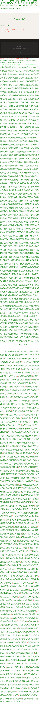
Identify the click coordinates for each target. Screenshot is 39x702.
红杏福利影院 (22, 285)
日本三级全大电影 (30, 421)
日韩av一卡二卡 (25, 455)
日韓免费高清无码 (7, 131)
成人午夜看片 (20, 197)
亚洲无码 (11, 422)
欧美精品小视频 (21, 614)
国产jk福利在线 (9, 180)
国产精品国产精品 (29, 434)
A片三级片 (31, 663)
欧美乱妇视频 (8, 669)
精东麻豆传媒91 (23, 387)
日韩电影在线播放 (34, 306)
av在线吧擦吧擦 (16, 129)
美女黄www (36, 643)
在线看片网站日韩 (32, 201)
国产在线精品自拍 (6, 407)
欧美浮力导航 (11, 372)
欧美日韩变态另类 (3, 650)
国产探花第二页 (3, 627)
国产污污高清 (15, 306)
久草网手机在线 (9, 610)
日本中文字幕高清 (17, 246)
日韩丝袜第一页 (14, 557)
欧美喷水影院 (25, 484)
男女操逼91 (30, 460)
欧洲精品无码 (32, 253)
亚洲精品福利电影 (5, 341)
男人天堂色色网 (6, 543)
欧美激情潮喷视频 (3, 394)
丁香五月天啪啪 (27, 74)
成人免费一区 (17, 452)
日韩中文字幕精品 (15, 455)
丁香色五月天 (19, 172)
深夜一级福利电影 (26, 589)
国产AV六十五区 (32, 225)
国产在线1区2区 (32, 136)
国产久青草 (4, 653)
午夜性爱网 (2, 680)
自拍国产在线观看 (15, 410)
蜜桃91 (13, 389)
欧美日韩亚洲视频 (6, 123)
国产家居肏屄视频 (17, 204)
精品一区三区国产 (29, 256)
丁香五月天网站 (8, 478)
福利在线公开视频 (28, 81)
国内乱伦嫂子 (28, 106)
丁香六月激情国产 (21, 207)
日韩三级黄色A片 (17, 418)
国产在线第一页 (35, 625)
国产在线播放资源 (21, 196)
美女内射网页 (32, 214)
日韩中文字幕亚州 (26, 190)
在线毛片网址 (11, 387)
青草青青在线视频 (9, 155)
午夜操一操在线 (35, 587)
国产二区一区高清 (30, 662)
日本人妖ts (36, 536)
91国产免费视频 (32, 470)
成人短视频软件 (12, 281)
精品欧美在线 (30, 131)
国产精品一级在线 (5, 266)
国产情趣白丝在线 (16, 88)
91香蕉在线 (29, 379)
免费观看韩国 (5, 256)
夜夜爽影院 (20, 681)
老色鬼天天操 (26, 166)
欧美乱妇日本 (14, 284)
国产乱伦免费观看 (30, 165)
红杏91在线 (30, 592)
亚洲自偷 (23, 361)
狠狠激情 (12, 411)
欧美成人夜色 (29, 579)
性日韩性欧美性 (13, 608)
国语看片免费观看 (14, 317)
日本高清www (9, 628)
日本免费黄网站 (4, 119)
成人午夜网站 (5, 126)
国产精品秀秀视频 (9, 176)
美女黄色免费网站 (30, 674)
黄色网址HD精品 (18, 189)
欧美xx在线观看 (10, 330)
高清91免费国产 (22, 294)
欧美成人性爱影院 (31, 512)
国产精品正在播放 (13, 457)
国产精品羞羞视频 (27, 513)
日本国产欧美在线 (29, 446)
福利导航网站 (14, 208)
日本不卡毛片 (22, 236)
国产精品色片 (34, 277)
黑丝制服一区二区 (6, 338)
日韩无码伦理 (16, 372)
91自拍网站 (29, 649)
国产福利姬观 (23, 456)
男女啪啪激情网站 (31, 210)
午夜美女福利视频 (35, 551)
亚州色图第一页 (15, 695)
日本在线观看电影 (28, 550)
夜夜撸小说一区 (3, 88)
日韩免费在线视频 (5, 89)
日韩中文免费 (26, 680)
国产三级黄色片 (12, 175)
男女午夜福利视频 (19, 211)
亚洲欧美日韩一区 (6, 159)
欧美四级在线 (30, 98)
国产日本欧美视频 (15, 565)
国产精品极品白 (27, 280)
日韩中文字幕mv (3, 642)
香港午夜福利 (25, 688)
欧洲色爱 (11, 366)
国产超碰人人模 (11, 89)
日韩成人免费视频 (5, 368)
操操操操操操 (15, 270)
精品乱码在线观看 (12, 123)
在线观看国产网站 (6, 281)
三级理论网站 (25, 116)
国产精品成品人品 (29, 375)
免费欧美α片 (21, 263)
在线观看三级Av (14, 495)
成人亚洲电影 (6, 366)
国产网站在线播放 (19, 150)
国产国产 (30, 519)
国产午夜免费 (17, 403)
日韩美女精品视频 (26, 197)
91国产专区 (29, 516)
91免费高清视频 (18, 175)
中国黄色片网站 (27, 463)
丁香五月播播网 (35, 635)
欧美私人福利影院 (18, 206)
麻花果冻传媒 (21, 67)
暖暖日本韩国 (5, 613)
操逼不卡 (37, 390)
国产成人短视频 (11, 641)
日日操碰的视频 (7, 385)
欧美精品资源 (20, 295)
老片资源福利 (3, 628)
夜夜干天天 (16, 558)
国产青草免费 (9, 284)
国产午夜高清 (23, 551)
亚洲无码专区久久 (23, 232)
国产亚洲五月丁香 (17, 178)
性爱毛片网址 (14, 684)
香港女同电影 (32, 677)
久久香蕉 (36, 664)
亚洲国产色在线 (31, 664)
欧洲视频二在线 (30, 186)
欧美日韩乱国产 (10, 277)
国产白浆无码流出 (34, 407)
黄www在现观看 (9, 639)
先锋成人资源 (35, 389)
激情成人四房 (28, 228)
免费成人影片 (22, 587)
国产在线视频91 (22, 158)
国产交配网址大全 (12, 249)
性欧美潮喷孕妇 (22, 597)
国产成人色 (26, 364)
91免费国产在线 (3, 305)
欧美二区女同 (8, 305)
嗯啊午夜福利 (4, 116)
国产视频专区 (32, 456)
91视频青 (16, 656)
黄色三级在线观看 (8, 179)
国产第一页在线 (5, 168)
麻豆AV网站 (2, 649)
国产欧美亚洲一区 (23, 571)
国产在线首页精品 (24, 204)
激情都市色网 (36, 73)
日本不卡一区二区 (15, 238)
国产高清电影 (7, 572)
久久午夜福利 (23, 85)
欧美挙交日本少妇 (21, 498)
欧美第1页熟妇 (27, 326)
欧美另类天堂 (2, 315)
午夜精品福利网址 (12, 601)
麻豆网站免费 (4, 190)
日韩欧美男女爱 (8, 361)
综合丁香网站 (16, 71)
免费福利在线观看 (3, 408)
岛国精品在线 (9, 166)
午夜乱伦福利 (5, 138)
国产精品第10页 (32, 101)
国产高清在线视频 (26, 193)
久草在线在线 (32, 238)
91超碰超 (12, 418)
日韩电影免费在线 (8, 389)
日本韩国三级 (4, 534)
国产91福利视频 (25, 203)
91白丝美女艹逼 (35, 246)
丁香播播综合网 (26, 453)
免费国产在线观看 (29, 220)
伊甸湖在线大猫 (5, 171)
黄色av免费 (35, 501)
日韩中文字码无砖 (20, 164)
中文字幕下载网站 (11, 236)
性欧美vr (34, 387)
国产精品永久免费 (4, 124)
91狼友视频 (16, 378)
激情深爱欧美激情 (33, 199)
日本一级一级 (29, 529)
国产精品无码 (32, 190)
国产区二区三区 (16, 115)
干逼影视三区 (20, 176)
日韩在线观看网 (8, 446)
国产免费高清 (31, 245)
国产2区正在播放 (15, 180)
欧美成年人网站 (34, 67)
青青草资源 (35, 358)
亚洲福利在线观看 (7, 295)
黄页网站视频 (2, 512)
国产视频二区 (16, 329)
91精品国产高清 (22, 628)
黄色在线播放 (3, 222)
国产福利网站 (34, 338)
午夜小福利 (18, 551)
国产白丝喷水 (28, 257)
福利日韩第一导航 (14, 295)
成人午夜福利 (17, 677)
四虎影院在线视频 (14, 390)
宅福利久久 (18, 379)
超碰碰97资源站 (30, 485)
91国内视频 (18, 690)
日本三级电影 (5, 143)
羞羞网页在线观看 (20, 308)
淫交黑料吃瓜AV (33, 315)
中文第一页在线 (30, 154)
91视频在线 (9, 439)
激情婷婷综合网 (32, 652)
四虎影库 (26, 678)
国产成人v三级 (5, 194)
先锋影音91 (33, 413)
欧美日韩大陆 (25, 92)
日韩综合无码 (21, 77)
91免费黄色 (31, 544)
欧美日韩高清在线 (3, 130)
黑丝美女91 (5, 445)
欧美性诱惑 (2, 387)
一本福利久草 (4, 382)
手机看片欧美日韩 (33, 84)
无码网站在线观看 (8, 540)
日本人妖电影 (33, 697)
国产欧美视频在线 (9, 523)
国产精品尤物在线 (26, 645)
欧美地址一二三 (7, 308)
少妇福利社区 (35, 678)
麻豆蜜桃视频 (22, 200)
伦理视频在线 (22, 576)
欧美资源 (16, 548)
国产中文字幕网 (14, 217)
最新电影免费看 (20, 340)
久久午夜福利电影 (15, 134)
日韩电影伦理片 (21, 548)
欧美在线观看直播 (11, 260)
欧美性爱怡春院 (31, 505)
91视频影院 (31, 397)
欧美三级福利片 (3, 134)
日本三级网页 (29, 309)
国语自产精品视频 (19, 608)
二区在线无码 (2, 421)
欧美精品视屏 (15, 187)
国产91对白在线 (27, 148)
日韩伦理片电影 (5, 253)
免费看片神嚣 (35, 110)
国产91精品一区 (30, 231)
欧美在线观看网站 (17, 106)
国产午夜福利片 (16, 280)
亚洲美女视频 (6, 82)
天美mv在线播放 (29, 408)
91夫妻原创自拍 (21, 130)
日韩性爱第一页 (36, 596)
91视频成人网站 (3, 173)
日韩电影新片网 (8, 677)
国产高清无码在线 (29, 175)
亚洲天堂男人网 (35, 621)
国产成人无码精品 (23, 615)
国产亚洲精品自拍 (28, 641)
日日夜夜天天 (35, 204)
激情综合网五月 (22, 362)
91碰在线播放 (2, 618)
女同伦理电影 (12, 358)
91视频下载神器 (35, 603)
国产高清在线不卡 (27, 194)
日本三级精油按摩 (4, 632)
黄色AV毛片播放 (10, 678)
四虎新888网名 (19, 582)
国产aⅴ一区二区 (33, 105)
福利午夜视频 (33, 580)
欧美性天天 (18, 562)
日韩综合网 (7, 488)
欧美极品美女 (15, 176)
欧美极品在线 (35, 466)
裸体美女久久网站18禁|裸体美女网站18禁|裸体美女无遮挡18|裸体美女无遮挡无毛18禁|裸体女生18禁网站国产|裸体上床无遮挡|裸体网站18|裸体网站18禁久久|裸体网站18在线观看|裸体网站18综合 (19, 354)
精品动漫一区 (15, 119)
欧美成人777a (26, 480)
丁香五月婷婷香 (25, 292)
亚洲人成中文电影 (29, 396)
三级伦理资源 (35, 131)
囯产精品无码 (27, 105)
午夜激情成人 (12, 655)
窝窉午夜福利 (14, 190)
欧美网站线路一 (17, 396)
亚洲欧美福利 (32, 222)
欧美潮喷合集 (16, 199)
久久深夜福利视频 (10, 555)
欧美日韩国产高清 (15, 467)
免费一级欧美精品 (4, 98)
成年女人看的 (26, 331)
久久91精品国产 (6, 337)
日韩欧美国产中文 (28, 635)
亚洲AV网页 (17, 362)
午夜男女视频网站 (28, 299)
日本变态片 (21, 484)
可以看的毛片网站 (30, 415)
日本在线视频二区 (24, 394)
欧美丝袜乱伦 (23, 323)
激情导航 (25, 366)
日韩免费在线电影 (19, 99)
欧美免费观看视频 (19, 466)
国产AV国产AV (13, 414)
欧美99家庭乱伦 (4, 158)
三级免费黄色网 (11, 442)
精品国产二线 (11, 200)
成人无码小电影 (21, 449)
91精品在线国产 (29, 562)
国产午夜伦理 (18, 123)
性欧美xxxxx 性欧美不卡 (21, 434)
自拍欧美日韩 (28, 137)
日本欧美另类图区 (23, 415)
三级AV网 (1, 385)
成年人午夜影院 (25, 536)
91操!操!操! (24, 492)
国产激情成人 (11, 362)
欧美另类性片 (16, 120)
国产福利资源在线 (17, 68)
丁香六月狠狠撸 (14, 443)
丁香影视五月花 (6, 106)
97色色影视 (30, 621)
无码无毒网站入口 (29, 404)
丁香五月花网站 (22, 120)
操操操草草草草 (23, 144)
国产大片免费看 (18, 431)
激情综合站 (17, 509)
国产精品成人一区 (18, 333)
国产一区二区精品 (22, 432)
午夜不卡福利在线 (24, 488)
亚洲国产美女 (26, 264)
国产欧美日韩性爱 (19, 622)
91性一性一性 (21, 547)
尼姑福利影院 (34, 636)
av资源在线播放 (13, 657)
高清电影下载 (31, 176)
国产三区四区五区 (9, 600)
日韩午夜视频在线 (26, 543)
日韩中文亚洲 (22, 396)
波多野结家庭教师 (3, 74)
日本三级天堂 (16, 224)
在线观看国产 (11, 656)
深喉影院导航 (21, 243)
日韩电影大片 (21, 695)
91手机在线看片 (23, 606)
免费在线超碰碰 (4, 396)
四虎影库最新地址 (7, 603)
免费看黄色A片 (24, 165)
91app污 (11, 652)
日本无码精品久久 (17, 642)
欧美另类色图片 (27, 667)
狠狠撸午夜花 (27, 694)
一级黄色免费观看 (5, 656)
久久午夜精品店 (13, 604)
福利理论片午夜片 (6, 165)
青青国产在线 (30, 537)
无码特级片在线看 (24, 460)
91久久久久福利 (24, 112)
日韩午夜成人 (25, 564)
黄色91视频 (33, 547)
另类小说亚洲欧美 (11, 534)
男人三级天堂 (26, 245)
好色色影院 (2, 449)
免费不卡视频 (23, 175)
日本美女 (27, 552)
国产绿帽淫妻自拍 (9, 88)
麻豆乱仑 (9, 481)
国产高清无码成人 (23, 215)
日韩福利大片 (18, 625)
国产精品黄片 (25, 117)
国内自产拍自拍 (9, 221)
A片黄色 (23, 596)
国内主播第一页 (20, 305)
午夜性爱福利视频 (23, 178)
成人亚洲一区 (7, 429)
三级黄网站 (30, 502)
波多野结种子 (8, 197)
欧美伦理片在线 (16, 256)
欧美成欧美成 (11, 271)
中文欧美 (8, 357)
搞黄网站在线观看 (15, 327)
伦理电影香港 (11, 309)
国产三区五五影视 (25, 208)
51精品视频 (32, 540)
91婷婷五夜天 (28, 492)
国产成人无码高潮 (20, 66)
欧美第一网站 (10, 124)
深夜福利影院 (25, 324)
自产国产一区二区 (35, 641)
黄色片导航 (29, 417)
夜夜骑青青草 (20, 317)
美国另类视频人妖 (18, 161)
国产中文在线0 (34, 491)
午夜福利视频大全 (21, 474)
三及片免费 (10, 636)
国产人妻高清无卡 (9, 214)
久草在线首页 (28, 410)
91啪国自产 (5, 453)
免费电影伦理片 (8, 436)
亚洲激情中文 (35, 161)
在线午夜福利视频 (23, 113)
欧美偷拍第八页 (4, 554)
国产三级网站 (22, 541)
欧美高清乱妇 (27, 214)
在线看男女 (30, 394)
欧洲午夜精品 (26, 400)
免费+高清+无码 (24, 530)
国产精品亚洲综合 (21, 635)
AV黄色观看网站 (10, 270)
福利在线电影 (31, 88)
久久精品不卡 (15, 116)
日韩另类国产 (14, 66)
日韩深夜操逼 (35, 439)
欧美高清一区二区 (32, 301)
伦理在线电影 (24, 161)
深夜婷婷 (16, 629)
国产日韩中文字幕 (14, 357)
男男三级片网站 (15, 628)
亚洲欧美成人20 (7, 501)
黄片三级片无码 (29, 636)
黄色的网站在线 (13, 697)
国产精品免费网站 (12, 189)
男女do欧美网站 (24, 649)
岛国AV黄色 (15, 434)
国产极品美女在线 (11, 224)
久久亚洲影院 (4, 306)
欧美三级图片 (11, 68)
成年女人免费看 (24, 126)
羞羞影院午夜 (22, 464)
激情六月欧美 (5, 120)
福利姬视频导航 (5, 84)
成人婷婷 (13, 685)
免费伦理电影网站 (25, 557)
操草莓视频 (20, 676)
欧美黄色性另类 (5, 113)
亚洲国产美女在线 (5, 473)
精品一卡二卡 (6, 316)
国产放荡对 (37, 622)
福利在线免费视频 (6, 657)
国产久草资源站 (7, 172)
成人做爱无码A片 (36, 690)
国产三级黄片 (18, 530)
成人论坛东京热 (35, 618)
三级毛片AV (14, 400)
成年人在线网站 (24, 154)
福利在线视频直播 (32, 70)
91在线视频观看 (30, 438)
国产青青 (28, 390)
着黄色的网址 (27, 285)
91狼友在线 (21, 413)
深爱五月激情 (10, 575)
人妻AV (35, 368)
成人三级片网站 (3, 664)
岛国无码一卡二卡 (35, 601)
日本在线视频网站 (5, 362)
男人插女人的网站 (33, 285)
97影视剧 (37, 561)
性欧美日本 (21, 639)
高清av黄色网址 (24, 259)
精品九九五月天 (14, 127)
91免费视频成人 (12, 338)
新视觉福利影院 (25, 501)
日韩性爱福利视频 (21, 306)
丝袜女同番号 (4, 67)
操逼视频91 (26, 652)
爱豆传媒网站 (32, 499)
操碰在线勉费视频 (14, 109)
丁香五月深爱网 (21, 136)
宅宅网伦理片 (34, 379)
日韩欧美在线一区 (27, 274)
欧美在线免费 (14, 145)
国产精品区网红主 (6, 78)
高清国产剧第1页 (34, 81)
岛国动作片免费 (8, 618)
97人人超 (33, 541)
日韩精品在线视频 (6, 313)
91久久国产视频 (26, 103)
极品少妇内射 (30, 133)
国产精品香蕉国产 (4, 299)
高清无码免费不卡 (24, 621)
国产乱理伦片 (17, 389)
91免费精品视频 (32, 478)
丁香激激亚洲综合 (19, 82)
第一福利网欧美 (19, 151)
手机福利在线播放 (5, 422)
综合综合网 (21, 520)
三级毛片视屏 (11, 692)
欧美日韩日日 (20, 471)
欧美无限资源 (35, 656)
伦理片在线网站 (17, 341)
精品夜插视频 (26, 329)
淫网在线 (26, 376)
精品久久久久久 (19, 589)
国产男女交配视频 (24, 561)
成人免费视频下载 (27, 666)
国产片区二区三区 (34, 291)
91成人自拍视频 (12, 154)
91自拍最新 (13, 438)
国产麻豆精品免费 (34, 257)
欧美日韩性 (34, 673)
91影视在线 (14, 589)
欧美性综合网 (8, 317)
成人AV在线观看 (4, 663)
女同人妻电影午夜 (27, 336)
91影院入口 (7, 512)
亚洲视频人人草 (33, 427)
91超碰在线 (4, 678)
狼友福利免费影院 (17, 98)
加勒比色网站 (28, 551)
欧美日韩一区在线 (16, 648)
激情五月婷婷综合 (11, 397)
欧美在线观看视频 (31, 559)
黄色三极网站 (18, 110)
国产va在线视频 (4, 207)
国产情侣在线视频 (24, 210)
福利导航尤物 (5, 236)
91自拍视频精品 (21, 513)
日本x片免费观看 (16, 445)
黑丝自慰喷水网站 (27, 222)
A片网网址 (25, 372)
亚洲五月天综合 (9, 74)
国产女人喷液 (22, 228)
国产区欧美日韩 (34, 294)
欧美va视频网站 (31, 650)
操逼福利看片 (29, 126)
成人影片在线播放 (5, 285)
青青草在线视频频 (5, 660)
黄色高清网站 (21, 274)
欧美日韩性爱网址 (28, 631)
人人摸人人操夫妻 (25, 467)
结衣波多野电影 (28, 495)
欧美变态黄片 (3, 211)
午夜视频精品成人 (17, 309)
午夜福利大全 (11, 178)
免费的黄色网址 (26, 610)
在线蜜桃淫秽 (8, 380)
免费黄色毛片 (23, 273)
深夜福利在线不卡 (22, 253)
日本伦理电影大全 (20, 523)
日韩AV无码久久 (17, 257)
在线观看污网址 (17, 236)
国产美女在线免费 (20, 173)
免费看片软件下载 (32, 484)
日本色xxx (33, 431)
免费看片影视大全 (23, 341)
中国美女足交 (23, 138)
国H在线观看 (26, 457)
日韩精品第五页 (10, 624)
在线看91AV (4, 393)
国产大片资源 (27, 253)
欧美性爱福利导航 (19, 462)
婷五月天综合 (30, 632)
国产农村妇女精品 (5, 585)
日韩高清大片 (22, 105)
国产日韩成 (36, 364)
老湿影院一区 (4, 487)
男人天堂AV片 (17, 415)
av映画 (32, 527)
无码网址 (24, 466)
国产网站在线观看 (8, 631)
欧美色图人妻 (28, 420)
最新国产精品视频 (22, 410)
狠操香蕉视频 (19, 552)
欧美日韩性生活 (3, 371)
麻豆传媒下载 (11, 288)
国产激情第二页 (13, 492)
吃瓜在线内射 (25, 263)
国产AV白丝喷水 (15, 506)
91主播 (35, 594)
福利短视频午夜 (29, 587)
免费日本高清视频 (34, 369)
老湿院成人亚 (9, 190)
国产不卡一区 (4, 166)
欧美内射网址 (6, 271)
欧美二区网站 (7, 287)
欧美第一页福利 (5, 294)
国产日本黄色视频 (3, 441)
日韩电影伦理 (20, 109)
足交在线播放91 (7, 87)
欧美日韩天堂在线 (5, 424)
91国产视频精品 (10, 80)
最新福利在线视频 (28, 71)
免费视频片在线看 (9, 274)
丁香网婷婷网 (11, 694)
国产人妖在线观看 (19, 231)
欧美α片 (22, 431)
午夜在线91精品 (7, 494)
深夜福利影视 (15, 371)
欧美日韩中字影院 (24, 422)
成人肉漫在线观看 (26, 655)
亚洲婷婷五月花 (17, 541)
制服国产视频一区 (18, 485)
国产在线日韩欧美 (34, 192)
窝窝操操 (12, 674)
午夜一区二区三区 (31, 229)
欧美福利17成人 (9, 213)
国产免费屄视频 (12, 337)
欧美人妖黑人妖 (3, 324)
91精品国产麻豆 (16, 413)
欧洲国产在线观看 (34, 334)
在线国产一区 (23, 554)
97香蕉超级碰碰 (35, 220)
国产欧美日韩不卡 (22, 386)
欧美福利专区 (14, 498)
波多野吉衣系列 (21, 652)
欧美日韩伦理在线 (5, 199)
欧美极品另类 (32, 378)
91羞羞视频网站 (16, 77)
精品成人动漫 (32, 604)
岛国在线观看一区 (11, 320)
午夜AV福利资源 (22, 631)
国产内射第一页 (17, 573)
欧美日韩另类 (27, 207)
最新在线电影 (35, 95)
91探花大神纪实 (11, 396)
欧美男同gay (14, 446)
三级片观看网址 (33, 91)
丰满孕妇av (19, 361)
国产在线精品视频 (25, 249)
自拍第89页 (26, 650)
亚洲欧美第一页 (4, 406)
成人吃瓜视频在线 (8, 615)
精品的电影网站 (35, 576)
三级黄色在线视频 (11, 452)
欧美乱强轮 (34, 631)
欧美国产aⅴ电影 (32, 122)
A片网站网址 (28, 477)
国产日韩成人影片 (18, 683)
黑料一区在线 (32, 127)
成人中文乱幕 (11, 106)
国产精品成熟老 (9, 252)
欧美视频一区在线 (19, 601)
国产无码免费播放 (26, 527)
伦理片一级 (3, 601)
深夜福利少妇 (11, 573)
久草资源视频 (8, 474)
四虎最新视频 (21, 84)
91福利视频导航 (9, 586)
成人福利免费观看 (16, 587)
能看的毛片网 (16, 427)
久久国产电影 (19, 252)
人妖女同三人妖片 (34, 523)
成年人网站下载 (18, 534)
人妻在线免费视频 (10, 650)
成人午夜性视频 (33, 288)
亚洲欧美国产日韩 (13, 699)
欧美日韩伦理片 (25, 151)
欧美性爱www (17, 421)
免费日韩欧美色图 (29, 85)
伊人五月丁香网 (32, 481)
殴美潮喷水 (2, 620)
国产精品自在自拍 (29, 298)
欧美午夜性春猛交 (4, 257)
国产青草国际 (19, 73)
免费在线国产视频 (14, 92)
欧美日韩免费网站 (14, 478)
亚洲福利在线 (15, 636)
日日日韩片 (35, 526)
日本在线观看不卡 (28, 182)
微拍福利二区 (35, 98)
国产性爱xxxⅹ (22, 435)
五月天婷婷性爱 (8, 99)
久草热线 (21, 645)
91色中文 (34, 487)
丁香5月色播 (31, 582)
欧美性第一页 (4, 401)
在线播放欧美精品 (13, 501)
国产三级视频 (5, 636)
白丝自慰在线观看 (9, 359)
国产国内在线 (30, 204)
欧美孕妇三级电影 (12, 165)
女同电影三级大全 (22, 380)
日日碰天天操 (25, 221)
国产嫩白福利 (5, 200)
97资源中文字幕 (33, 308)
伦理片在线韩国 (5, 228)
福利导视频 (6, 448)
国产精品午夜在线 (25, 544)
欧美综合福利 (18, 78)
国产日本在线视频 (28, 158)
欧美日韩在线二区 (10, 394)
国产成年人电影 (31, 147)
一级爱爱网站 (14, 463)
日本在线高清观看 (20, 680)
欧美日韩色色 (23, 403)
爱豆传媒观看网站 (10, 642)
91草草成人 (2, 505)
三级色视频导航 (30, 259)
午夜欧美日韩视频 (6, 652)
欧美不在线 (6, 387)
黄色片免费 (34, 380)
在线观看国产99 (9, 477)
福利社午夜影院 (4, 481)
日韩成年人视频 (30, 178)
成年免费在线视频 (15, 597)
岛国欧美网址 (16, 108)
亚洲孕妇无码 (3, 94)
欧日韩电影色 (11, 199)
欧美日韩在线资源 (30, 284)
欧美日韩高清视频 (26, 80)
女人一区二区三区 (21, 624)
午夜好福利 (23, 418)
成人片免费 (2, 436)
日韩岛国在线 (3, 214)
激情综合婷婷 (18, 229)
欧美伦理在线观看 (4, 291)
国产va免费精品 (18, 138)
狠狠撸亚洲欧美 (9, 399)
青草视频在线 (25, 608)
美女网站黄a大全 (16, 274)
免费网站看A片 (13, 169)
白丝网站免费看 (26, 162)
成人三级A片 (15, 382)
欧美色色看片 (13, 551)
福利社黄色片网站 (12, 95)
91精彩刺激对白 (11, 105)
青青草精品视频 (15, 140)
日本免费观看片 (17, 617)
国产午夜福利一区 (31, 96)
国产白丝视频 (20, 152)
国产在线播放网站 (3, 180)
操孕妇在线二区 (24, 368)
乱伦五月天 (11, 516)
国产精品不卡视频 (3, 66)
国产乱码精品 (17, 250)
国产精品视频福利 (6, 492)
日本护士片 (4, 565)
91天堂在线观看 (23, 302)
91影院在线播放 (34, 108)
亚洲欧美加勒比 (6, 428)
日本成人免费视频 (26, 201)
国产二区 (8, 622)
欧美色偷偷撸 (34, 614)
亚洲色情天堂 (32, 140)
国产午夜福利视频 (13, 172)
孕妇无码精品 (21, 264)
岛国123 (5, 456)
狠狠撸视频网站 (29, 68)
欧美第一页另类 (5, 182)
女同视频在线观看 (19, 632)
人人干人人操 (14, 681)
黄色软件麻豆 (5, 183)
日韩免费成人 (12, 579)
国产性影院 (29, 491)
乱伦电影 (2, 442)
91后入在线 (34, 519)
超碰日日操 (2, 373)
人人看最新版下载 (12, 585)
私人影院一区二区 (27, 547)
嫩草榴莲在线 (19, 443)
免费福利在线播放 (27, 91)
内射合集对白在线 (7, 150)
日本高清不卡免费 (35, 417)
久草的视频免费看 (16, 155)
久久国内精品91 (7, 625)
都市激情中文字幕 (26, 429)
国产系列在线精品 (26, 340)
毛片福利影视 (13, 131)
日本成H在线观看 (27, 506)
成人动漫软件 (28, 541)
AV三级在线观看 (21, 238)
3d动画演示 (18, 404)
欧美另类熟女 (13, 99)
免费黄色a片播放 (35, 236)
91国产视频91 (23, 522)
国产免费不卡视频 (30, 271)
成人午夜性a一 (6, 606)
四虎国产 (5, 471)
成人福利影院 (24, 333)
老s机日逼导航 (34, 494)
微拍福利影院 (22, 171)
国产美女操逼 (27, 200)
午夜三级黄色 (5, 334)
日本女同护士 (11, 108)
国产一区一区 (24, 284)
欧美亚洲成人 (2, 463)
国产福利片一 (5, 102)
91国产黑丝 (23, 408)
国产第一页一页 (33, 322)
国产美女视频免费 (28, 236)
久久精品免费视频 (3, 157)
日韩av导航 (9, 471)
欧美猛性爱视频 (18, 662)
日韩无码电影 (7, 649)
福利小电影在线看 (26, 622)
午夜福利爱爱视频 (28, 628)
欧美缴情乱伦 (25, 699)
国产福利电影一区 (5, 71)
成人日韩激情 (11, 243)
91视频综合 (19, 446)
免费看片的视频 (25, 586)
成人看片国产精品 (5, 288)
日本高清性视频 (21, 592)
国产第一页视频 (30, 250)
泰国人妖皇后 (2, 566)
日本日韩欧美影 (21, 478)
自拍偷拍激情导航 (11, 663)
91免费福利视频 (36, 129)
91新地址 (8, 457)
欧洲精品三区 (10, 291)
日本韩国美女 (34, 333)
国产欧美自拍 (25, 439)
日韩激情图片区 (24, 287)
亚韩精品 (20, 603)
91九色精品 (19, 557)
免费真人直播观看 (11, 431)
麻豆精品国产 (7, 418)
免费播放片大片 (9, 627)
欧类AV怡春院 (21, 558)
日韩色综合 (14, 439)
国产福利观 (21, 565)
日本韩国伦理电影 (8, 70)
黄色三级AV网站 (11, 228)
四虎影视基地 (14, 680)
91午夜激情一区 (23, 68)
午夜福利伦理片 (4, 583)
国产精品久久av (6, 301)
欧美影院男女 (25, 443)
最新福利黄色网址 (7, 620)
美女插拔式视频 (5, 432)
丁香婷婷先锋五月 (27, 77)
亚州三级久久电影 (10, 617)
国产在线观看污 (27, 143)
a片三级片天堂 (12, 508)
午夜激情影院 (3, 274)
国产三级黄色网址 (12, 298)
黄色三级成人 (3, 213)
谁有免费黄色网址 (29, 138)
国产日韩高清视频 (13, 159)
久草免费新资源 (5, 101)
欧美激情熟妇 (2, 578)
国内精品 (15, 522)
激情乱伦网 (20, 357)
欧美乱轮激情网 (15, 122)
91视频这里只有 (34, 120)
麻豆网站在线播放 (30, 573)
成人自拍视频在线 (18, 338)
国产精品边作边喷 (18, 312)
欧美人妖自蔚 (6, 298)
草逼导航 (1, 645)
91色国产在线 (27, 634)
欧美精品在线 (22, 168)
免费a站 (26, 596)
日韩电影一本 (33, 611)
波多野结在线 (15, 207)
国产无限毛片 (9, 81)
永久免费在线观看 (29, 425)
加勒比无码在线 (32, 82)
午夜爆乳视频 (26, 179)
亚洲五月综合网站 (23, 256)
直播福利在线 (11, 256)
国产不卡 (7, 460)
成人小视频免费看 (22, 375)
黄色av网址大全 (16, 171)
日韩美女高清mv (28, 120)
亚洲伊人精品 (19, 284)
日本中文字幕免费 (19, 590)
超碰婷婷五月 (31, 134)
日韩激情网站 (14, 94)
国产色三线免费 (14, 91)
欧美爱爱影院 (27, 140)
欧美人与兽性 (29, 333)
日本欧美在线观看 (23, 383)
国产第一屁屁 (19, 544)
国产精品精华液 (15, 102)
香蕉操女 (28, 685)
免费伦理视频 (25, 632)
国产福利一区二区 (17, 593)
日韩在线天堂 (5, 129)
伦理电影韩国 (8, 670)
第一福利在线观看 (20, 580)
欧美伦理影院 (19, 96)
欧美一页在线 (10, 520)
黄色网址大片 (11, 529)
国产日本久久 (24, 231)
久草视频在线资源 (30, 583)
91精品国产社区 (5, 466)
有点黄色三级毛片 (26, 211)
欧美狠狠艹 (14, 459)
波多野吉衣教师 (32, 94)
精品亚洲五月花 (17, 113)
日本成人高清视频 (18, 692)
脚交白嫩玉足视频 (6, 141)
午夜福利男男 (4, 81)
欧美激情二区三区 (32, 331)
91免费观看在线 (15, 614)
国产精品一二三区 (10, 392)
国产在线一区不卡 (21, 656)
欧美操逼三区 (8, 217)
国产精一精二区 (21, 122)
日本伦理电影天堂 (25, 692)
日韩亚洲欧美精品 (25, 687)
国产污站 (16, 547)
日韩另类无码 (28, 302)
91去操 (7, 601)
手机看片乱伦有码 (16, 659)
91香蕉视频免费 (35, 450)
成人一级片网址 (5, 108)
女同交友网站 (31, 683)
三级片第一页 (17, 215)
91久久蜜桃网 (4, 375)
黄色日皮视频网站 (16, 435)
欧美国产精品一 (16, 220)
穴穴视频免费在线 (19, 543)
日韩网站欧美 (5, 629)
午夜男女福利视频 (5, 596)
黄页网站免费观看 (32, 109)
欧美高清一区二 (15, 264)
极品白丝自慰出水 (22, 140)
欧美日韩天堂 (10, 413)
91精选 (6, 571)
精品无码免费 (32, 207)
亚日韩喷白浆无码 (11, 530)
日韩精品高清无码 (27, 308)
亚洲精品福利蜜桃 (34, 196)
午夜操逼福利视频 (22, 509)
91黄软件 (15, 411)
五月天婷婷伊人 (17, 302)
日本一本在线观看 (22, 155)
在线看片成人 (30, 123)
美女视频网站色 (11, 683)
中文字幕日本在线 (5, 250)
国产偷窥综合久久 (24, 98)
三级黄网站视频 (7, 403)
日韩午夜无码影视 (20, 315)
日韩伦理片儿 (31, 533)
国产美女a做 (22, 648)
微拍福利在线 (25, 411)
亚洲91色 (28, 569)
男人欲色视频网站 (19, 193)
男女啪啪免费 (32, 211)
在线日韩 (16, 470)
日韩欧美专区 (6, 480)
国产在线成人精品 (13, 164)
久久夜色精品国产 (9, 148)
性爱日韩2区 (5, 621)
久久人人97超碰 (5, 592)
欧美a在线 (19, 522)
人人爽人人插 (30, 116)
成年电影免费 (9, 66)
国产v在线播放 (33, 280)
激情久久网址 (21, 166)
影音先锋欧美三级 (17, 408)
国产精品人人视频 (20, 407)
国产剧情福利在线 (28, 108)
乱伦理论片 (11, 673)
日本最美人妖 (12, 206)
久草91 (2, 448)
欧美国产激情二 (19, 439)
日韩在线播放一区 (29, 129)
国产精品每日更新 (28, 673)
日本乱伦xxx (36, 448)
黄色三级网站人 (5, 239)
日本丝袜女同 (4, 638)
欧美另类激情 (8, 136)
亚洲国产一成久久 (14, 481)
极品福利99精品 (11, 194)
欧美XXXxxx (2, 547)
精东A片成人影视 (3, 622)
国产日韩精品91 (20, 393)
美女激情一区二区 (11, 218)
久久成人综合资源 (28, 474)
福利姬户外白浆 (3, 455)
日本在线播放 (18, 487)
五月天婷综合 (34, 628)
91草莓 (27, 470)
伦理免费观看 (20, 411)
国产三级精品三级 (7, 75)
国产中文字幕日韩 (34, 330)
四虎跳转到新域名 (30, 554)
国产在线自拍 (32, 124)
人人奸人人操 (6, 323)
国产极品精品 (28, 291)
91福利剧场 (12, 502)
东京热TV (11, 606)
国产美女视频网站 (26, 653)
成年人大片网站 (5, 694)
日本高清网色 (33, 418)
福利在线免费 (11, 329)
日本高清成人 (12, 333)
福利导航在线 (16, 326)
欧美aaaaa (15, 366)
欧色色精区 (20, 684)
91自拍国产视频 (21, 406)
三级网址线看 (5, 417)
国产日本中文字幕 (25, 663)
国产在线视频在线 (27, 270)
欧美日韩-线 (17, 432)
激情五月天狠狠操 (9, 522)
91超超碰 (8, 604)
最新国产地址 (25, 568)
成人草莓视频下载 (24, 519)
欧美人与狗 (4, 635)
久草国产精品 (6, 326)
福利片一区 (36, 632)
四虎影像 (36, 610)
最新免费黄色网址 (27, 315)
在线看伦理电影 (27, 414)
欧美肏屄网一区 (8, 463)
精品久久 (14, 544)
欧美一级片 (2, 429)
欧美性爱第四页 (25, 147)
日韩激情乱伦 (18, 492)
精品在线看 (25, 600)
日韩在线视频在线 (34, 599)
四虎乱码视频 (24, 358)
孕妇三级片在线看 (5, 673)
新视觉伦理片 (27, 115)
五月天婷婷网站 (31, 117)
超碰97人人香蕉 (6, 110)
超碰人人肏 (17, 442)
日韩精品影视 (32, 414)
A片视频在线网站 (13, 151)
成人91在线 (19, 670)
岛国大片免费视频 (19, 697)
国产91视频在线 (10, 207)
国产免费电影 (26, 70)
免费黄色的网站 (33, 695)
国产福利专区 (32, 66)
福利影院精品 (16, 243)
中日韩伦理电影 (5, 309)
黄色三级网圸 (18, 579)
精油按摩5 (24, 670)
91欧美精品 (14, 691)
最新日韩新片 (35, 116)
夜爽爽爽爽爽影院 (9, 331)
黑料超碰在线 (16, 183)
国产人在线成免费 (25, 301)
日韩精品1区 (7, 569)
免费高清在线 (32, 305)
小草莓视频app (9, 599)
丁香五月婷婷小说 (6, 229)
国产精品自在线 (8, 315)
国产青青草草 (19, 559)
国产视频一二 (21, 650)
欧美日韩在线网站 (3, 427)
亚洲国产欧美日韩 (3, 562)
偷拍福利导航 (36, 179)
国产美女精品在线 (27, 185)
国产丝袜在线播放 (21, 399)
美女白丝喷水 (7, 550)
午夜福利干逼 (14, 361)
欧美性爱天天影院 (5, 690)
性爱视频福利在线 (28, 441)
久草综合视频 (15, 386)
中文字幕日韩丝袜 (5, 178)
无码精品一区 (12, 404)
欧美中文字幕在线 (34, 558)
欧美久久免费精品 (8, 336)
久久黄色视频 (26, 371)
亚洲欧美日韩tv (4, 526)
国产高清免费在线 (4, 573)
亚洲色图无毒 (7, 579)
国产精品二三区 (31, 73)
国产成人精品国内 (33, 429)
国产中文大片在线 (12, 82)
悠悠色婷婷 (8, 499)
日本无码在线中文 (16, 550)
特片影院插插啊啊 (23, 428)
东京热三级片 (27, 337)
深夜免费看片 (33, 569)
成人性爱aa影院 (14, 173)
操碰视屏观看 (22, 326)
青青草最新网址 (21, 222)
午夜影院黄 (30, 596)
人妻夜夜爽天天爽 (18, 417)
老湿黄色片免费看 (24, 642)
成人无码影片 (32, 401)
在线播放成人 (19, 319)
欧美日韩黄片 (20, 187)
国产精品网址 (33, 227)
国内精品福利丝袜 (32, 162)
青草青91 (32, 666)
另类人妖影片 (29, 313)
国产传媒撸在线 (30, 95)
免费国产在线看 (10, 571)
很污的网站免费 (10, 253)
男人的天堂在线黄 (20, 555)
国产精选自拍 (19, 213)
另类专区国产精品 (4, 330)
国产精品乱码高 (16, 277)
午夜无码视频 (33, 634)
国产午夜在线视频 (23, 569)
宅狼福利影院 (35, 186)
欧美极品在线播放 (12, 231)
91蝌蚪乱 (32, 639)
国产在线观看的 (16, 101)
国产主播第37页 (14, 315)
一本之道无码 (11, 235)
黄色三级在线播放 (17, 89)
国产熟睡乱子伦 (24, 438)
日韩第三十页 (14, 373)
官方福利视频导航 (17, 260)
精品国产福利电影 (24, 123)
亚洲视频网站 (30, 260)
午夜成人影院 (16, 263)
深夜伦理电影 (18, 165)
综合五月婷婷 (10, 143)
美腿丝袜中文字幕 (19, 701)
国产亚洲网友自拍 (17, 210)
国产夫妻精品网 (8, 96)
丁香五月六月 (31, 213)
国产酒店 (12, 649)
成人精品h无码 (3, 544)
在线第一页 (7, 450)
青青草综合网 (4, 263)
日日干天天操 (28, 227)
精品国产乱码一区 (19, 242)
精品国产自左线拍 (23, 129)
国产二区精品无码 (7, 259)
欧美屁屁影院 (30, 221)
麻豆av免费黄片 (20, 527)
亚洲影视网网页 (10, 635)
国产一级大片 (24, 669)
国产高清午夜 (15, 331)
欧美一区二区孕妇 (15, 267)
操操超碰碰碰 (26, 164)
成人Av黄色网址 (19, 358)
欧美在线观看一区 (12, 519)
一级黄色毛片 (21, 336)
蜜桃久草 (31, 362)
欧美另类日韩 (32, 115)
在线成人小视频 (10, 299)
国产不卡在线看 (7, 404)
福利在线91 (4, 464)
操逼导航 (24, 491)
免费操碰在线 (20, 116)
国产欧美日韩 (34, 309)
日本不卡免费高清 (35, 232)
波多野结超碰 (5, 95)
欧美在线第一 (4, 152)
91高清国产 (29, 473)
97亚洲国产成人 (36, 393)
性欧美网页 (15, 393)
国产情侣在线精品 (10, 67)
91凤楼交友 (12, 687)
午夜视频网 (29, 617)
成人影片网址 (5, 277)
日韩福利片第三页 (23, 95)
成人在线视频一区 (21, 94)
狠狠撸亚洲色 (34, 144)
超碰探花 (23, 369)
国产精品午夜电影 (11, 120)
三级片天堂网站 (10, 456)
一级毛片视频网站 (13, 319)
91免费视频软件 (16, 639)
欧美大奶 (9, 453)
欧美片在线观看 (15, 471)
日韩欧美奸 (29, 383)
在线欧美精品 (22, 101)
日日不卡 (28, 508)
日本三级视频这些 (7, 390)
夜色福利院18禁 (17, 227)
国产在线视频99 (19, 169)
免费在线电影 (34, 579)
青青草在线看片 (9, 634)
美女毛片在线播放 (12, 543)
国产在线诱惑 (31, 159)
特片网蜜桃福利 (10, 116)
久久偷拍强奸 (25, 119)
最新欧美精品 (15, 221)
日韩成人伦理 (11, 541)
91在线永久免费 (20, 594)
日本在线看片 (19, 208)
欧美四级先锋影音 (10, 378)
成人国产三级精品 (12, 110)
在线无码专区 (2, 685)
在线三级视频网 (19, 203)
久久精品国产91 (27, 243)
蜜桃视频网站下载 (5, 243)
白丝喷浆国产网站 (18, 281)
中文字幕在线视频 (28, 597)
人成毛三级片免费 (12, 78)
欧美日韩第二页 (25, 131)
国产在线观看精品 (25, 312)
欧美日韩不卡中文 (29, 239)
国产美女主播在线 (20, 145)
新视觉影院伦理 (18, 87)
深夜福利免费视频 (34, 669)
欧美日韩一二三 (15, 81)
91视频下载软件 (24, 685)
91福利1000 (15, 515)
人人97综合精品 (20, 691)
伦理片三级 (32, 400)
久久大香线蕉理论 (24, 110)
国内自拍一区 (22, 257)
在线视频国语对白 (11, 662)
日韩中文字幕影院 (33, 645)
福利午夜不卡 (33, 410)
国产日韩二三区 (30, 161)
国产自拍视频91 (35, 550)
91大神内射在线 (12, 215)
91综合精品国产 (9, 145)
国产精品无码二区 (27, 199)
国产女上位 (8, 551)
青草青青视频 (5, 68)
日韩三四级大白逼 (12, 660)
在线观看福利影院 (30, 320)
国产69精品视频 (11, 183)
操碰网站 (12, 677)
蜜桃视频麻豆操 (8, 169)
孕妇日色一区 (35, 250)
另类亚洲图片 (11, 415)
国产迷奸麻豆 (29, 450)
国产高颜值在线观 (19, 201)
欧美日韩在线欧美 (9, 222)
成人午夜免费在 (35, 562)
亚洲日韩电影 (28, 657)
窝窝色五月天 (15, 575)
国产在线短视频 (15, 130)
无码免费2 (36, 571)
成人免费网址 (9, 208)
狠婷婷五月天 (26, 393)
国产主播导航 (22, 115)
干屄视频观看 (26, 471)
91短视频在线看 (9, 140)
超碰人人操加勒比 (4, 105)
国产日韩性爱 (13, 133)
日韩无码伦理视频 (13, 147)
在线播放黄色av (11, 239)
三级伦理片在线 (32, 467)
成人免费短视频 (7, 674)
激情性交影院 (23, 137)
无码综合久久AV (3, 666)
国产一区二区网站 (8, 695)
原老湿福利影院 (11, 432)
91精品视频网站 (36, 462)
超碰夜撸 (11, 428)
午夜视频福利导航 (24, 502)
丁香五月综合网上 (31, 455)
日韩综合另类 (23, 106)
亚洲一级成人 (35, 375)
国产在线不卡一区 (18, 671)
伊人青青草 (27, 677)
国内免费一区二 (12, 301)
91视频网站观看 (30, 643)
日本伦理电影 (13, 211)
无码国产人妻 (11, 450)
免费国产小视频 (28, 334)
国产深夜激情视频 (23, 573)
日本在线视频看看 (25, 316)
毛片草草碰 (16, 624)
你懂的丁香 (15, 635)
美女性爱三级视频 (27, 611)
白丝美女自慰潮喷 (12, 161)
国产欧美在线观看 (21, 245)
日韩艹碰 (21, 372)
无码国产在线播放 (26, 150)
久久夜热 (20, 467)
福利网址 (4, 425)
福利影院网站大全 (4, 204)
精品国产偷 (14, 643)
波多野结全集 (20, 162)
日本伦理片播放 (3, 434)
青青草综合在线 (36, 154)
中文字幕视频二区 (25, 397)
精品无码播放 (4, 208)
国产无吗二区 (22, 359)
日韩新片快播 (8, 589)
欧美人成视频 (15, 222)
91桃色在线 (5, 386)
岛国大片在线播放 (18, 596)
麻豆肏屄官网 (8, 173)
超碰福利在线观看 (29, 224)
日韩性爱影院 (29, 487)
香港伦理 (19, 390)
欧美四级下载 (16, 334)
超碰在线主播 (16, 232)
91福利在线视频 (21, 376)
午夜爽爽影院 (3, 136)
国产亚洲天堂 (29, 613)
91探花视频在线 (10, 306)
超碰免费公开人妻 (27, 305)
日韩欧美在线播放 (14, 603)
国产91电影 (6, 683)
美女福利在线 (20, 92)
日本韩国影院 (19, 429)
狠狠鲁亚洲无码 (11, 126)
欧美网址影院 (12, 512)
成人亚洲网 (3, 400)
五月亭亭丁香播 (9, 130)
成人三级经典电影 (12, 278)
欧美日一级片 (26, 695)
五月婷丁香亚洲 (27, 594)
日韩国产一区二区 (27, 614)
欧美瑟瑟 (17, 380)
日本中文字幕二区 (4, 115)
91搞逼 (20, 455)
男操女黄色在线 (20, 190)
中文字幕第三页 (5, 498)
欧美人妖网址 (15, 80)
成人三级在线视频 (6, 242)
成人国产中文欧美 (8, 659)
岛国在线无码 (29, 380)
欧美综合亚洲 (21, 566)
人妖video (18, 448)
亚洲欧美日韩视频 (28, 576)
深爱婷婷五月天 (9, 666)
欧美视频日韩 (33, 477)
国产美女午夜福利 (20, 463)
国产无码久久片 (27, 306)
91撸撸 (15, 555)
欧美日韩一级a (12, 480)
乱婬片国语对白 (22, 441)
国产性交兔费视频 (34, 274)
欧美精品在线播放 (24, 260)
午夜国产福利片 (7, 688)
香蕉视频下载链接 (24, 78)
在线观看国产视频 (6, 175)
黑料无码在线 (25, 620)
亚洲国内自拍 (19, 491)
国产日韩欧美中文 (4, 218)
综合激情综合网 (5, 641)
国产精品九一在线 (6, 203)
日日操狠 (25, 520)
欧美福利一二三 (23, 450)
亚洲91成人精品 (24, 189)
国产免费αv (30, 436)
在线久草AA (13, 380)
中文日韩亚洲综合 (6, 697)
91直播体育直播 (3, 155)
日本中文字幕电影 (25, 424)
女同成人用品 (15, 143)
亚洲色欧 (1, 376)
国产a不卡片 (33, 399)
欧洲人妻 (31, 594)
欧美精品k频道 (20, 572)
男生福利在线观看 (27, 84)
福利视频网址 (12, 698)
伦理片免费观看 (25, 436)
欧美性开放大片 (26, 217)
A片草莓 (4, 648)
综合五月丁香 (9, 506)
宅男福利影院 (9, 127)
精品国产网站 (26, 134)
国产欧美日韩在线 (34, 194)
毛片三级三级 (10, 192)
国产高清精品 (27, 192)
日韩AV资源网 (21, 540)
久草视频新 (27, 481)
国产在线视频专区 (4, 264)
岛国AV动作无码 (7, 358)
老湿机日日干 (14, 213)
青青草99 (14, 422)
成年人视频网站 (3, 225)
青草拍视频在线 (32, 406)
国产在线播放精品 (29, 273)
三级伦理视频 (16, 645)
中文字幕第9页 (21, 267)
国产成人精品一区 (23, 516)
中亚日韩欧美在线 (7, 557)
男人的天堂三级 (21, 108)
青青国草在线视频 (16, 157)
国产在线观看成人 (6, 302)
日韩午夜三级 (35, 178)
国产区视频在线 (19, 249)
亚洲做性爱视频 (18, 278)
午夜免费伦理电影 (17, 137)
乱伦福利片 (7, 564)
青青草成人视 (22, 452)
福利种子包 (11, 607)
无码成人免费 (18, 323)
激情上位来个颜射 (4, 681)
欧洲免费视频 (10, 102)
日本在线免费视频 (15, 364)
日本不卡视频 (21, 678)
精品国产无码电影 (12, 250)
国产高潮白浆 (24, 338)
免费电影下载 (26, 145)
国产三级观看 (23, 239)
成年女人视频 (6, 415)
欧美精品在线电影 (26, 627)
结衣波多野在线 (5, 77)
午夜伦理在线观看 (28, 168)
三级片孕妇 (7, 462)
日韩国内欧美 (21, 364)
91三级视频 (3, 477)
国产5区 (9, 487)
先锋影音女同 (16, 330)
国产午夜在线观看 (14, 324)
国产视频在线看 (24, 379)
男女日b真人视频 (15, 152)
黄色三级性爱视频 (23, 291)
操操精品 (23, 603)
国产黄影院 (13, 403)
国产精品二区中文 (6, 319)
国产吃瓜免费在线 (10, 280)
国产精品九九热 (8, 438)
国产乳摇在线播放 (4, 372)
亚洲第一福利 (29, 389)
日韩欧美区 (9, 562)
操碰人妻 (19, 425)
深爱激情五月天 (3, 467)
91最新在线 (15, 491)
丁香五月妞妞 (33, 508)
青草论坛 (23, 657)
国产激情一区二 (3, 238)
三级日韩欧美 (10, 77)
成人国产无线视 (27, 288)
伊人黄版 (30, 687)
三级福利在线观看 (3, 284)
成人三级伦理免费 (31, 119)
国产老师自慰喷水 (24, 313)
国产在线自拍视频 (20, 366)
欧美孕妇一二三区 (29, 690)
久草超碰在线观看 (21, 143)
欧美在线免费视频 (20, 457)
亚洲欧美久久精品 (21, 382)
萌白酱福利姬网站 (22, 470)
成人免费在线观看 (6, 154)
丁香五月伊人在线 (31, 235)
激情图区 (37, 543)
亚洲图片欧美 (28, 361)
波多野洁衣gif (2, 552)
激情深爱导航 (32, 80)
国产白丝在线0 (29, 281)
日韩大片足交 (15, 611)
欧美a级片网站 (33, 694)
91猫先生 (21, 627)
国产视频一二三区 (11, 227)
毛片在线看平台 (11, 101)
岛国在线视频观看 (14, 449)
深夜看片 (4, 378)
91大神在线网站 (5, 541)
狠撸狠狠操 (30, 501)
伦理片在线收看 (17, 621)
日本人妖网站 (20, 117)
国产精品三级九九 (31, 561)
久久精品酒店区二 (17, 526)
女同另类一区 (35, 218)
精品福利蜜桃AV (16, 566)
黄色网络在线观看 (5, 273)
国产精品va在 (18, 368)
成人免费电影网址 (31, 385)
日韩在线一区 (20, 80)
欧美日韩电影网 (27, 580)
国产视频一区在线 (6, 249)
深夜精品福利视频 (13, 527)
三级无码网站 (35, 452)
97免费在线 (12, 671)
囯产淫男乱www (26, 533)
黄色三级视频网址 (17, 105)
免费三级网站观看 (9, 484)
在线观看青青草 (31, 660)
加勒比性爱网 (33, 106)
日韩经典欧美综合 (3, 140)
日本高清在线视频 (32, 292)
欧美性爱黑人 (30, 151)
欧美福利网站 (18, 438)
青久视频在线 (23, 89)
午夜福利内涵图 (3, 684)
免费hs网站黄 (21, 575)
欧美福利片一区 (24, 271)
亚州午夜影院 (9, 393)
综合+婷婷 (32, 670)
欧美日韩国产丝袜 (10, 263)
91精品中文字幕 (12, 312)
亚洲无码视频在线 (21, 495)
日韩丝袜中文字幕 (11, 246)
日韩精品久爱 (25, 691)
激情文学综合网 (31, 376)
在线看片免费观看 (13, 494)
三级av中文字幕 (31, 208)
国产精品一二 (25, 187)
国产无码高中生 (33, 590)
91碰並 (34, 436)
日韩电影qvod (36, 438)
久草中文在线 (10, 182)
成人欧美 (27, 359)
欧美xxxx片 (4, 555)
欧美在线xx (3, 399)
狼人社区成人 (16, 194)
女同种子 (28, 669)
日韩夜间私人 (32, 180)
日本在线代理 (24, 417)
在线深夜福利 (34, 299)
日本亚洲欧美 (13, 669)
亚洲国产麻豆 (33, 361)
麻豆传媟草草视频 (34, 302)
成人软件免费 (23, 404)
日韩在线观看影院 (35, 592)
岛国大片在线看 (33, 449)
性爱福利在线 (31, 424)
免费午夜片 (33, 495)
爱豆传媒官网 (27, 540)
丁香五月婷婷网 (8, 676)
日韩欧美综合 (31, 217)
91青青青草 (24, 473)
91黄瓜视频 (25, 537)
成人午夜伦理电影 (3, 127)
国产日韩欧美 (7, 568)
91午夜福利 (30, 678)
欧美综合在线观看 (22, 220)
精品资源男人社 (13, 186)
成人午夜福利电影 (35, 435)
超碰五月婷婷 (4, 413)
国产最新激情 (33, 228)
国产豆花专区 (31, 242)
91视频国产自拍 (31, 586)
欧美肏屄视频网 (10, 593)
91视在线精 (5, 520)
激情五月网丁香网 (35, 420)
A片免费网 (2, 410)
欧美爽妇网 (26, 555)
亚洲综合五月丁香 (27, 523)
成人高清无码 (22, 148)
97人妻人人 (10, 515)
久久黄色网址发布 (15, 166)
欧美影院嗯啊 (34, 68)
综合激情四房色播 (32, 557)
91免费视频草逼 (33, 173)
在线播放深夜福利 (12, 323)
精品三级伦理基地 (33, 243)
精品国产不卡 (18, 287)
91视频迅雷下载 (36, 155)
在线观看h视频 (16, 600)
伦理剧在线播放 (25, 96)
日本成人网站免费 (25, 681)
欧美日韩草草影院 (17, 649)
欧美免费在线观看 (12, 193)
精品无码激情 (24, 487)
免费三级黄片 (7, 608)
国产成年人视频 (3, 610)
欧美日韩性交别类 (19, 103)
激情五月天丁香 (36, 642)
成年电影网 (6, 442)
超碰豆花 (6, 515)
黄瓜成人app (10, 583)
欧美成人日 (15, 594)
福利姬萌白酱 (8, 685)
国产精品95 (36, 608)
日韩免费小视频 (21, 667)
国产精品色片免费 (16, 383)
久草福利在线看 (29, 387)
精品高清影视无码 (20, 494)
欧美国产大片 (19, 564)
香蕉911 (17, 569)
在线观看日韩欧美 (13, 572)
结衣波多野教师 (3, 594)
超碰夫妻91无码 (7, 73)
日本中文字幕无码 (6, 671)
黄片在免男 (19, 422)
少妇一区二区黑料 (7, 109)
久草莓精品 (33, 543)
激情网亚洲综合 (30, 218)
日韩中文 (15, 673)
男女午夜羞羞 (14, 252)
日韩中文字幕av (6, 548)
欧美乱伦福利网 (35, 502)
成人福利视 (22, 677)
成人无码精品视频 (13, 578)
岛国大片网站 (16, 67)
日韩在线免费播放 (20, 159)
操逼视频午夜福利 (5, 529)
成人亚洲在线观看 (30, 252)
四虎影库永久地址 (28, 593)
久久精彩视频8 (6, 329)
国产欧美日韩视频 (21, 322)
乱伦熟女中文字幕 (30, 113)
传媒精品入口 (12, 87)
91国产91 (4, 667)
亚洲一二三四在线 (23, 277)
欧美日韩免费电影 (11, 210)
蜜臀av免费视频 (20, 75)
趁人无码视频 (30, 110)
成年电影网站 (27, 418)
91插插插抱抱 (29, 445)
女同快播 (30, 625)
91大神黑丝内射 (25, 109)
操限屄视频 (9, 653)
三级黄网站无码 (10, 526)
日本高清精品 (24, 559)
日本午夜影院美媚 (29, 466)
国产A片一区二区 (20, 217)
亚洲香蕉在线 (31, 319)
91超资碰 (16, 406)
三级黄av (26, 406)
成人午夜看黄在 (14, 322)
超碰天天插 (28, 676)
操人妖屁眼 (28, 670)
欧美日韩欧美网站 (16, 291)
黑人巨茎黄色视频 (11, 232)
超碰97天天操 (28, 369)
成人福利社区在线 (11, 406)
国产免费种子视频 (30, 189)
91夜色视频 (12, 421)
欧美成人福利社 (26, 127)
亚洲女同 (8, 664)
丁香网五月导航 (12, 460)
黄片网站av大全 (36, 663)
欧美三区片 (7, 516)
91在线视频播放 (24, 278)
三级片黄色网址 (34, 158)
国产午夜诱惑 (6, 312)
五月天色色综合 (26, 136)
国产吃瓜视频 (13, 622)
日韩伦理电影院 (30, 392)
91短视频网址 (7, 547)
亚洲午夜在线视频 (29, 323)
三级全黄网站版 (18, 698)
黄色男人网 (23, 593)
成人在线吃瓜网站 (33, 143)
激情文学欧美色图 (31, 112)
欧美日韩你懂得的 (13, 429)
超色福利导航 (8, 211)
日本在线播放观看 (35, 441)
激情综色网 (34, 671)
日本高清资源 (20, 480)
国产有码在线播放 (30, 615)
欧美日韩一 (21, 401)
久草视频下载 (6, 645)
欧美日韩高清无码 (21, 74)
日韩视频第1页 (33, 627)
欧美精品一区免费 (25, 319)
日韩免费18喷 (21, 506)
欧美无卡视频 (23, 579)
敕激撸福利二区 (9, 162)
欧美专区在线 (12, 112)
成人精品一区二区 (29, 656)
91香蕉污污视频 (36, 323)
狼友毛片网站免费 (7, 643)
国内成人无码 (33, 171)
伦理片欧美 (12, 547)
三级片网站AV (2, 365)
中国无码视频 (3, 176)
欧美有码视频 (21, 199)
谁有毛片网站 (10, 445)
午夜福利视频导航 (3, 439)
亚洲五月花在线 (13, 590)
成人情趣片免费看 (23, 224)
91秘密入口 (19, 586)
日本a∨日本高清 (34, 463)
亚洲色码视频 (17, 144)
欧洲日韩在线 (10, 382)
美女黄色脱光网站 (17, 392)
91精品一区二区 (24, 662)
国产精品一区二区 (22, 618)
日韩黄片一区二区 (31, 266)
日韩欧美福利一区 (33, 359)
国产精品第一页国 (30, 278)
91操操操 (30, 488)
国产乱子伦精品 (14, 676)
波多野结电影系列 (26, 442)
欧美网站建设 (5, 536)
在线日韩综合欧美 (21, 331)
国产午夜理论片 (6, 587)
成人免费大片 (31, 179)
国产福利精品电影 (5, 470)
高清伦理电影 (29, 607)
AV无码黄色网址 (29, 232)
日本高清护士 (16, 294)
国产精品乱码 (20, 515)
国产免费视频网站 (27, 130)
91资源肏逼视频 (31, 620)
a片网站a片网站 (30, 341)
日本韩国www (6, 519)
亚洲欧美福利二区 (14, 499)
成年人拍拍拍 (31, 565)
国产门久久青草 (5, 232)
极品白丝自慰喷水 (13, 308)
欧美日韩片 (24, 446)
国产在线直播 (19, 688)
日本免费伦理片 (14, 505)
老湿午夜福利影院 (14, 305)
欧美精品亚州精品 (24, 87)
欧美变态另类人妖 (32, 548)
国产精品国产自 (31, 312)
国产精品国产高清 (33, 185)
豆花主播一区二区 (14, 196)
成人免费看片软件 (34, 473)
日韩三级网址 (36, 432)
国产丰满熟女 (26, 267)
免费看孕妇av (20, 505)
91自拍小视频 (17, 420)
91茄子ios (26, 548)
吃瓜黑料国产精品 (12, 138)
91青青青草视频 (18, 273)
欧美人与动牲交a (3, 604)
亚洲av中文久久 (14, 70)
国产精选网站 (5, 278)
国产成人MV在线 (12, 313)
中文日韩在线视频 (33, 629)
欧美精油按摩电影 (18, 397)
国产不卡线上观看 (14, 245)
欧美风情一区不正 (34, 383)
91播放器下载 (31, 684)
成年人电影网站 (9, 435)
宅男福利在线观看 (12, 466)
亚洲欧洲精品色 (6, 193)
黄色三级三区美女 (33, 102)
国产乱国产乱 (15, 484)
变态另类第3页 (7, 133)
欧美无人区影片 (3, 522)
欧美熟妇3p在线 (3, 392)
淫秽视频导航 (17, 508)
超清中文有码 (30, 526)
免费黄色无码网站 (27, 639)
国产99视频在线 (34, 137)
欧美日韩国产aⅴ (30, 572)
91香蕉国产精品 (31, 316)
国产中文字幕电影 (31, 187)
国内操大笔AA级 (21, 91)
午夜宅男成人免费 (10, 375)
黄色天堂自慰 (32, 327)
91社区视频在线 (5, 227)
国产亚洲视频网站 (25, 266)
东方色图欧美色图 (21, 214)
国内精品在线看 (22, 646)
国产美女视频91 (10, 119)
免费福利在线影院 (17, 85)
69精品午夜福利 (6, 582)
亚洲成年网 (19, 501)
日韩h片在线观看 (18, 112)
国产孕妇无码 (21, 88)
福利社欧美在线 (27, 322)
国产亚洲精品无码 (8, 91)
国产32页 (23, 552)
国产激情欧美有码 (29, 452)
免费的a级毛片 (8, 225)
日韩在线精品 (3, 506)
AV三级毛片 (7, 508)
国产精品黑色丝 (9, 322)
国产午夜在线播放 (17, 285)
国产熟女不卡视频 (3, 220)
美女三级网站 (23, 298)
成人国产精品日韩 (16, 583)
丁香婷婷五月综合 (6, 201)
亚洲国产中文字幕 (34, 657)
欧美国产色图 (30, 263)
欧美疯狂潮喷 (30, 688)
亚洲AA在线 (29, 698)
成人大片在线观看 (22, 334)
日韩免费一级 (30, 324)
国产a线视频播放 (22, 330)
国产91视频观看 (21, 102)
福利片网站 (7, 537)
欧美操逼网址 (15, 365)
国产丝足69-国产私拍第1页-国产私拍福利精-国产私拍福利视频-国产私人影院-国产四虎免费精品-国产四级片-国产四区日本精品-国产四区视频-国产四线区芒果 (19, 3)
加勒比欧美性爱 (34, 89)
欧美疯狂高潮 (11, 596)
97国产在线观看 (23, 157)
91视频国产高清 (4, 80)
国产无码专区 (14, 670)
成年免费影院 (18, 385)
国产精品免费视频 (15, 336)
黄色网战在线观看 (13, 407)
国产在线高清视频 (27, 66)
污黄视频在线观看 (29, 157)
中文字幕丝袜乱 (4, 662)
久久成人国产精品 (31, 203)
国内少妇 (36, 453)
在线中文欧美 (18, 259)
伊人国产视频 (20, 292)
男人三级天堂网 (13, 568)
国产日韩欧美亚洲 (26, 295)
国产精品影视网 (7, 509)
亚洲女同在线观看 (25, 169)
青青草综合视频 (17, 674)
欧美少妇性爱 (8, 324)
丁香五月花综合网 (16, 428)
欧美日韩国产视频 (20, 373)
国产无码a (16, 694)
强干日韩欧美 (8, 552)
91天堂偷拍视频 (15, 179)
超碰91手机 (19, 519)
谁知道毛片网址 (14, 653)
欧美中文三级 (7, 340)
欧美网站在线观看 (5, 607)
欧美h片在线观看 (6, 231)
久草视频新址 (29, 338)
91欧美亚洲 (29, 372)
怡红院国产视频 (16, 401)
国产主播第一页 (5, 161)
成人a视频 (7, 421)
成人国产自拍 (36, 320)
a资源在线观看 (34, 488)
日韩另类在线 (10, 264)
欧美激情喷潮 (16, 253)
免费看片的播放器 (10, 408)
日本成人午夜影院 (30, 215)
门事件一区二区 (18, 664)
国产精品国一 (36, 215)
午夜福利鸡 (8, 559)
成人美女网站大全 (7, 92)
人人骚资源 (11, 558)
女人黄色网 (21, 629)
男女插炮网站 (11, 137)
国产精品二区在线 (27, 196)
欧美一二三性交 (28, 399)
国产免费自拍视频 (24, 512)
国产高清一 (37, 684)
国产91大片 (23, 562)
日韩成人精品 (21, 194)
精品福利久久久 (26, 159)
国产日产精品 (35, 133)
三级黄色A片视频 (17, 394)
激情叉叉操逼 (33, 71)
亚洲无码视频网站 (3, 491)
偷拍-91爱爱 (26, 478)
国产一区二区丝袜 (29, 144)
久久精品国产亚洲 (32, 691)
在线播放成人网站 (12, 473)
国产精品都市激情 (14, 136)
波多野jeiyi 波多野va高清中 (12, 533)
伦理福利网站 (3, 148)
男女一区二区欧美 (34, 513)
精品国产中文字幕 (15, 618)
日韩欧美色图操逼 (26, 82)
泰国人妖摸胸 (13, 259)
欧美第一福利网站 (32, 267)
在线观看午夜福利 (23, 421)
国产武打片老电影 (4, 320)
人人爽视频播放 (29, 183)
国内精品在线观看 (33, 667)
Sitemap (20, 52)
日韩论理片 (2, 572)
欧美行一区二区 (11, 294)
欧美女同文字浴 (3, 322)
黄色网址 (8, 527)
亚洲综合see (36, 537)
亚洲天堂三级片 (8, 196)
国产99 (11, 550)
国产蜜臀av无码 (32, 357)
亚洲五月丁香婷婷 (30, 530)
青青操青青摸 (24, 390)
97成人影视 (36, 565)
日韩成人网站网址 (7, 513)
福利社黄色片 (11, 285)
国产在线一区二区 (11, 98)
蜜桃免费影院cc (9, 134)
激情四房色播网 (14, 117)
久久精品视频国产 (18, 369)
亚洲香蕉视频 (22, 299)
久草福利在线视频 (27, 327)
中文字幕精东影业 (28, 498)
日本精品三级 (24, 485)
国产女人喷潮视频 (27, 407)
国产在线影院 (13, 103)
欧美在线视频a (12, 316)
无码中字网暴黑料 (25, 225)
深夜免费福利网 (21, 611)
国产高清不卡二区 (13, 340)
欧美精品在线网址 (14, 75)
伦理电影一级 (18, 313)
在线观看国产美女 (7, 373)
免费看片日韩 (3, 317)
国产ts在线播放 (12, 141)
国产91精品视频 (26, 176)
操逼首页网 (30, 439)
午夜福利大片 (16, 158)
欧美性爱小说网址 (17, 239)
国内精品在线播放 (10, 157)
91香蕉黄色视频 (11, 71)
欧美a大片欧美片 (18, 266)
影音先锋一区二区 (35, 474)
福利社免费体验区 (23, 445)
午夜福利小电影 (26, 629)
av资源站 (10, 681)
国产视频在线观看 (23, 250)
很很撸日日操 (11, 171)
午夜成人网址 (15, 124)
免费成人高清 (13, 225)
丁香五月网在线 (32, 169)
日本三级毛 (12, 509)
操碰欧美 (4, 586)
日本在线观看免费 (27, 494)
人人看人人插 (20, 324)
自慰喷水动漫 (15, 214)
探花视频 (11, 587)
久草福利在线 (14, 399)
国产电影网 (35, 434)
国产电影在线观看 (31, 78)
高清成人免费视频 (32, 145)
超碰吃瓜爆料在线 (31, 422)
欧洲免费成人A (23, 227)
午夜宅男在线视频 (7, 379)
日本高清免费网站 (19, 537)
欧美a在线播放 (7, 144)
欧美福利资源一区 (8, 364)
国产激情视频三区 (12, 690)
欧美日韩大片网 (8, 505)
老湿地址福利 (11, 548)
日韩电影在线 (33, 698)
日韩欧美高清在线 (22, 636)
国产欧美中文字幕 (20, 400)
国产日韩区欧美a (31, 373)
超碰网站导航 (20, 119)
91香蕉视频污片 (21, 378)
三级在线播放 (28, 534)
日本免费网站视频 (32, 249)
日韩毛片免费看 (12, 420)
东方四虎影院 (9, 267)
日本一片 (13, 436)
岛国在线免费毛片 (18, 301)
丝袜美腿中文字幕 (30, 522)
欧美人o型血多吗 (10, 220)
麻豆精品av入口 (16, 192)
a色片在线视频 (35, 260)
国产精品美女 (28, 624)
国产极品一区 (31, 329)
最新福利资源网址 (34, 148)
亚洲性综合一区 (33, 655)
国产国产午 (23, 534)
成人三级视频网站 (6, 164)
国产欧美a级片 (30, 87)
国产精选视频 (20, 134)
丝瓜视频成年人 (19, 585)
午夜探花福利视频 (6, 411)
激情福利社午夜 (11, 85)
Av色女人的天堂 (3, 217)
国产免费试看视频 (18, 663)
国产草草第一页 (33, 680)
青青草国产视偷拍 (27, 180)
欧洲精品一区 (17, 337)
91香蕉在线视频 (17, 571)
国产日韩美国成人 (5, 189)
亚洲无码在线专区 (30, 287)
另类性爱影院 (8, 467)
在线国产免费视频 (11, 113)
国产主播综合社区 (12, 582)
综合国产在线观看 (27, 558)
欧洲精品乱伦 (9, 491)
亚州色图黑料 (35, 425)
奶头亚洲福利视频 (29, 403)
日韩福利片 (7, 578)
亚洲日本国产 (13, 453)
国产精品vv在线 (18, 536)
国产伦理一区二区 (29, 432)
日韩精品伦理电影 (7, 414)
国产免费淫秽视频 (14, 292)
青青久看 (26, 464)
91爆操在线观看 (18, 154)
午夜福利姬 (3, 523)
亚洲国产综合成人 (23, 389)
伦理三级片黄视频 (25, 141)
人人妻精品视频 (25, 73)
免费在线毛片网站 (35, 126)
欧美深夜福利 (27, 382)
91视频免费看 (12, 385)
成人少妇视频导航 (7, 103)
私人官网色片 (10, 386)
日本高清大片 (29, 246)
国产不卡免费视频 (33, 326)
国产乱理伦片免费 (22, 607)
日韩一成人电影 (16, 200)
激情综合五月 (18, 512)
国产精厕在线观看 (22, 192)
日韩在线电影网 (18, 641)
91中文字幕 (16, 441)
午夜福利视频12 (26, 242)
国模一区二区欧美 (4, 210)
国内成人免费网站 (24, 235)
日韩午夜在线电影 (15, 631)
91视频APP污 (18, 669)
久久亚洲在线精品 (27, 173)
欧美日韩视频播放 (14, 513)
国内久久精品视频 (33, 459)
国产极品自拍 (26, 122)
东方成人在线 (13, 552)
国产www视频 (34, 365)
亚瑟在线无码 (35, 324)
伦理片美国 (32, 610)
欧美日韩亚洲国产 (8, 383)
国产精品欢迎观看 (11, 369)
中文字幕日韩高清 (32, 552)
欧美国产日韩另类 (7, 443)
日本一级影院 (25, 565)
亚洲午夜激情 (6, 235)
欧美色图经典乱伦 (9, 544)
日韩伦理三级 (31, 411)
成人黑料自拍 (27, 238)
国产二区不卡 (22, 659)
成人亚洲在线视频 (25, 206)
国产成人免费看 (20, 70)
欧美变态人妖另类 (17, 554)
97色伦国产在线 (11, 341)
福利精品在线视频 (26, 152)
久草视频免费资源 (7, 245)
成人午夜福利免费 (12, 273)
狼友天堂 (2, 404)
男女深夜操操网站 (11, 257)
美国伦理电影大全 (10, 464)
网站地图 (19, 62)
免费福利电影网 (9, 185)
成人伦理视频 (24, 252)
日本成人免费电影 (8, 691)
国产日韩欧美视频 (6, 699)
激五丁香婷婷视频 (9, 425)
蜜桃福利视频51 (5, 192)
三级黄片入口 (26, 94)
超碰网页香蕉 (19, 147)
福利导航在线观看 (13, 287)
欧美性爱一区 (15, 610)
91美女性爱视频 (32, 206)
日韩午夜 (19, 488)
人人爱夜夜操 (29, 462)
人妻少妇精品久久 (20, 414)
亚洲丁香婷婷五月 (35, 239)
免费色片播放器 (20, 699)
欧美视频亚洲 (18, 460)
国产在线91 (15, 425)
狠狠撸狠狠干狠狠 (32, 193)
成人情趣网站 (25, 505)
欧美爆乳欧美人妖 (4, 530)
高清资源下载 (11, 334)
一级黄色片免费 (25, 582)
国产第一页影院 (24, 392)
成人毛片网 (2, 515)
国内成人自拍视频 (23, 617)
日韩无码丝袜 (31, 480)
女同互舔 (28, 599)
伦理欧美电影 (26, 88)
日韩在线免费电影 (35, 597)
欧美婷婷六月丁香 (35, 372)
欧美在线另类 (18, 643)
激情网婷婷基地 (4, 561)
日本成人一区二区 (31, 366)
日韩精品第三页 (32, 471)
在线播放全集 (24, 281)
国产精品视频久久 (12, 229)
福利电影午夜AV (28, 294)
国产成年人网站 (8, 701)
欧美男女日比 (22, 280)
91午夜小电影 (28, 386)
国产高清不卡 (12, 576)
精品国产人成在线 (20, 185)
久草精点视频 (35, 460)
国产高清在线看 (9, 434)
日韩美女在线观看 (20, 604)
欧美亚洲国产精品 (17, 271)
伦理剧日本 (16, 375)
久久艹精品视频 (24, 246)
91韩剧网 (15, 523)
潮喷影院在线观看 (34, 130)
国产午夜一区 (8, 597)
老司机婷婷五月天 (5, 420)
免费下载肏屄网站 (31, 443)
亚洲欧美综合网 (32, 681)
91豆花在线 (20, 620)
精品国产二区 (21, 371)
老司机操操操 (35, 85)
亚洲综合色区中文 (21, 673)
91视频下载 (25, 462)
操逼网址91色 (11, 613)
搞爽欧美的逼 (15, 74)
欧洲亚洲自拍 (14, 185)
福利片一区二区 (36, 403)
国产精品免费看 (33, 77)
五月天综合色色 (19, 225)
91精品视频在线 (4, 280)
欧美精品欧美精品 (23, 309)
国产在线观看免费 (24, 385)
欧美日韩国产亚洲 (27, 578)
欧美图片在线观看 (8, 117)
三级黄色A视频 (8, 495)
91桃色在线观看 (17, 606)
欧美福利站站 (5, 224)
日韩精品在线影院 (15, 477)
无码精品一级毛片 (18, 141)
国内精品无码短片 (10, 667)
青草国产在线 (19, 533)
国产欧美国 (16, 652)
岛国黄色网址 (5, 85)
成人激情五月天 (35, 183)
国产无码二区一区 (3, 593)
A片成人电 (25, 572)
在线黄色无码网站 (3, 624)
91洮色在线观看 (29, 277)
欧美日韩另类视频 (21, 182)
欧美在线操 (22, 550)
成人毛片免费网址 (23, 674)
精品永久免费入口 (3, 617)
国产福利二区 (19, 459)
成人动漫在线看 (19, 131)
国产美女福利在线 (6, 147)
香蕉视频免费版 (16, 288)
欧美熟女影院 (17, 95)
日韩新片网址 (35, 445)
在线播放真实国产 (25, 459)
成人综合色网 (11, 302)
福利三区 (34, 515)
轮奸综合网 (7, 502)
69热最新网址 (3, 599)
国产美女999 (24, 671)
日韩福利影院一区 (21, 634)
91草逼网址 (2, 418)
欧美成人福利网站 (8, 566)
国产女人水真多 (36, 428)
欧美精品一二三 (31, 103)
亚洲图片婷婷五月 (10, 427)
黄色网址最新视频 (35, 509)
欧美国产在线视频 (14, 197)
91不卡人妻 (32, 653)
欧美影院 (10, 498)
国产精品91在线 (36, 138)
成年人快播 (25, 599)
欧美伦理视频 (8, 292)
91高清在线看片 (11, 129)
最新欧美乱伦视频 (25, 213)
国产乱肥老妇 (21, 180)
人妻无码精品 (14, 592)
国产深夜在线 (31, 197)
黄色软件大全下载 (9, 187)
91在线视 (35, 362)
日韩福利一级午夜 (7, 376)
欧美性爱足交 (17, 450)
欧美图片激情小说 (35, 313)
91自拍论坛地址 (3, 614)
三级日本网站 (32, 152)
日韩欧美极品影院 (25, 133)
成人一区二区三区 (30, 368)
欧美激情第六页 (17, 320)
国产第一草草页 (10, 115)
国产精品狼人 (22, 288)
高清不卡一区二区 (17, 235)
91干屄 (16, 480)
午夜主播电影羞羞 (27, 124)
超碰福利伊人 (16, 84)
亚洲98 (4, 459)
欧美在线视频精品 (35, 498)
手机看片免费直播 (35, 613)
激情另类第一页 (22, 477)
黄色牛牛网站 (26, 75)
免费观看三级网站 (13, 688)
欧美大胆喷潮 (15, 634)
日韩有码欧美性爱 (14, 376)
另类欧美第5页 (35, 648)
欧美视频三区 (7, 186)
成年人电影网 (28, 89)
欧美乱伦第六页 (9, 611)
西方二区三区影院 (24, 526)
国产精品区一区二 (17, 218)
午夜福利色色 (30, 92)
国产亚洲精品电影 (34, 168)
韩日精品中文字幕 (10, 158)
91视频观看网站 (17, 516)
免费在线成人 (25, 99)
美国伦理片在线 (9, 238)
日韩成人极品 (20, 270)
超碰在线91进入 (9, 594)
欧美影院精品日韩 (8, 410)
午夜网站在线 (11, 84)
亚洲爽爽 (3, 676)
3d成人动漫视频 (21, 179)
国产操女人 (25, 660)
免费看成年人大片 (23, 183)
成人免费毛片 (4, 267)
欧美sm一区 (25, 601)
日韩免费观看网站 (11, 204)
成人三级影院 (20, 327)
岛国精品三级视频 (16, 168)
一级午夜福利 (29, 172)
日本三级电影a (7, 590)
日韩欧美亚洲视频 (16, 148)
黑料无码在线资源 (23, 320)
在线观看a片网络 (34, 676)
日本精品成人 (35, 520)
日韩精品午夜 (20, 221)
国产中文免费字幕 (26, 317)
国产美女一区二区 (18, 316)
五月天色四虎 (27, 101)
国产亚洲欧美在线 (35, 516)
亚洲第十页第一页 (13, 73)
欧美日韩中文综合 (12, 242)
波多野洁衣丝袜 (14, 620)
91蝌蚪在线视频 (31, 141)
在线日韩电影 (18, 298)
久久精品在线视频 (20, 578)
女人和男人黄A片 (24, 218)
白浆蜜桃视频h (33, 74)
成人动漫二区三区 (15, 162)
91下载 (25, 448)
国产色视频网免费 (17, 126)
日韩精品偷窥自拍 (29, 448)
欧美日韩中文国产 (3, 221)
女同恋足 (5, 369)
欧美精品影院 (35, 87)
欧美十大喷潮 (30, 642)
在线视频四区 (27, 102)
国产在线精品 (8, 614)
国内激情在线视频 (12, 203)
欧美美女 (27, 456)
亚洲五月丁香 (17, 529)
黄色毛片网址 (9, 152)
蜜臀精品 (31, 515)
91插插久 (10, 592)
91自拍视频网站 (6, 137)
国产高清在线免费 (33, 200)
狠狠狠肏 (25, 373)
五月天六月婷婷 (34, 182)
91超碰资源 (21, 666)
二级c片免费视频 (4, 270)
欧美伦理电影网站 (9, 122)
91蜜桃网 (5, 452)
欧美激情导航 (30, 564)
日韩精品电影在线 (6, 215)
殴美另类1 (2, 643)
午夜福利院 (32, 622)
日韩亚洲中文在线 (16, 456)
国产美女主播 (6, 692)
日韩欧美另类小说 (22, 638)
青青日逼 (27, 362)
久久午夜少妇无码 (6, 151)
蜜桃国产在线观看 (31, 99)
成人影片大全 (31, 166)
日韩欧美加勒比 (28, 330)
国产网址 (30, 393)
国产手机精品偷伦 (6, 576)
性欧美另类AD (17, 502)
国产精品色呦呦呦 (10, 441)
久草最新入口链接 (24, 229)
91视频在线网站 (32, 464)
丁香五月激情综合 (12, 266)
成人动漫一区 (18, 186)
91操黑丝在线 (17, 387)
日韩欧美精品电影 (28, 171)
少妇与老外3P (24, 643)
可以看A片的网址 (9, 94)
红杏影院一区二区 (8, 680)
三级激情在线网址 (9, 365)
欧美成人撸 (2, 691)
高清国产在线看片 (24, 625)
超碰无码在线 (33, 578)
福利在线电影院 (33, 337)
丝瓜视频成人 (21, 329)
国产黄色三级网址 (18, 687)
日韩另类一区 (12, 625)
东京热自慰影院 (17, 228)
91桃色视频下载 (20, 127)
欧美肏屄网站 (24, 172)
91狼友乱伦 (34, 607)
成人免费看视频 (27, 604)
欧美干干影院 (16, 464)
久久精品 (2, 603)
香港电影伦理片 (31, 75)
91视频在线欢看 (4, 397)
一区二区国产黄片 (6, 687)
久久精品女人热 (5, 246)
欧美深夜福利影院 (29, 606)
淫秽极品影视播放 (4, 260)
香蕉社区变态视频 (29, 155)
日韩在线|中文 (8, 455)
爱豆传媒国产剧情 (8, 327)
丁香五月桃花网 (31, 164)
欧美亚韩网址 (12, 144)
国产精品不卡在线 (28, 431)
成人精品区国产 (24, 186)
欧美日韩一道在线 (19, 655)
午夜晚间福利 (11, 326)
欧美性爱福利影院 (16, 359)
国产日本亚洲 (31, 295)
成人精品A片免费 (35, 172)
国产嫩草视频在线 (35, 408)
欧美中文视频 (29, 428)
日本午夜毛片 (10, 638)
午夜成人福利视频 (32, 568)
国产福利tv (18, 576)
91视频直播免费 (26, 499)
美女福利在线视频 (27, 67)
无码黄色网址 (28, 646)
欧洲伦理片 (36, 615)
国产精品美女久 (21, 124)
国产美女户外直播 (33, 270)
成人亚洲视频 (10, 168)
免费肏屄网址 (7, 112)
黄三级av (21, 448)
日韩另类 (1, 452)
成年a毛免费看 (16, 678)
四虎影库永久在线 (34, 685)
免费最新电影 (27, 378)
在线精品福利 (31, 364)
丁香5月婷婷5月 (29, 618)
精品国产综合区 (13, 201)
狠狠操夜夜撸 (22, 71)
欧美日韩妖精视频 (25, 684)
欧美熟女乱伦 (13, 150)
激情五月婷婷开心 (16, 646)
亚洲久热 (25, 592)
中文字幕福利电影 (17, 299)
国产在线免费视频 (11, 536)
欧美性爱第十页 (18, 133)
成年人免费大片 (34, 382)
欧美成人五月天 (32, 340)
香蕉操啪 (20, 600)
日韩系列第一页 (32, 150)
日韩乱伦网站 (4, 431)
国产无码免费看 (7, 333)
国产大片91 (22, 427)
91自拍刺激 (33, 390)
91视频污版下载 (14, 96)
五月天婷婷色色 (35, 649)
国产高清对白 (26, 427)
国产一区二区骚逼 (31, 555)
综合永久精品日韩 (32, 264)
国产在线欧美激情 (21, 81)
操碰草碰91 (23, 425)
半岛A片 (4, 457)
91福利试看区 (30, 536)
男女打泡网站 (32, 442)
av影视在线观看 (32, 317)
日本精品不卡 (15, 182)
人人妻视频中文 (14, 580)
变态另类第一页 (21, 481)
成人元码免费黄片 (33, 336)
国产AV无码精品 (7, 206)
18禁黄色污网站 (36, 224)
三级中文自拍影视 (13, 488)
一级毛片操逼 (22, 337)
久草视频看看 (12, 462)
